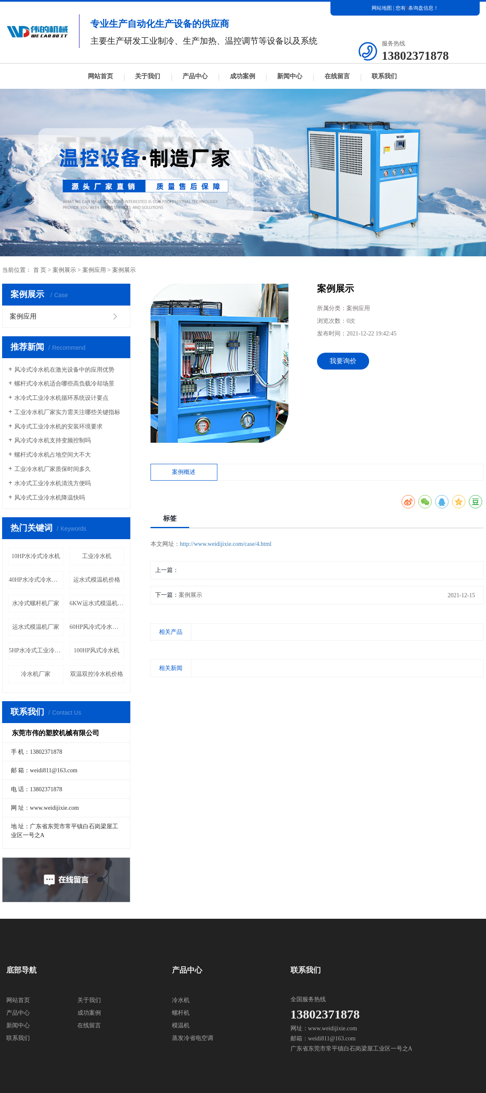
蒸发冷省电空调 (192, 1038)
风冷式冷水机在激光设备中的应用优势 (64, 370)
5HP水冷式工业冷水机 (36, 650)
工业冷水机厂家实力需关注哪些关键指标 (67, 412)
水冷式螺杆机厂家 (35, 603)
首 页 (40, 270)
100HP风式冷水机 (96, 650)
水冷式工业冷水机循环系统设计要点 (61, 398)
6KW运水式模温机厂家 (97, 603)
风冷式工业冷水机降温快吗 (49, 498)
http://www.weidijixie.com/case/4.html (226, 544)
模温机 (181, 1025)
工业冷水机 (96, 556)
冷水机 (181, 1000)
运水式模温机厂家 (35, 627)
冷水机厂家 (35, 674)
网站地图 (382, 8)
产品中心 (195, 76)
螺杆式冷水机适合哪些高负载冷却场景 (64, 383)
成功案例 (242, 76)
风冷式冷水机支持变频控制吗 (52, 440)
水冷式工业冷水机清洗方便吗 (52, 483)
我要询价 (343, 360)
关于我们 (147, 76)
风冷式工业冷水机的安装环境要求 (58, 426)
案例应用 (94, 270)
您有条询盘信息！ (417, 8)
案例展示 (64, 270)
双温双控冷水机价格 (96, 674)
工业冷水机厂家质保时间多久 (52, 469)
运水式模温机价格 (96, 580)
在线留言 (337, 76)
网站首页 (100, 76)
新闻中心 (289, 76)
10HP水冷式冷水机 (35, 556)
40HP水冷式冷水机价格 (36, 580)
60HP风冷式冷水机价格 (97, 627)
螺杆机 (181, 1013)
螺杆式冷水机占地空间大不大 (52, 455)
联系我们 (384, 76)
